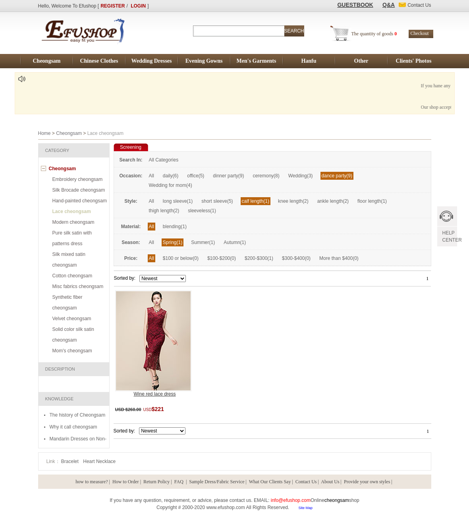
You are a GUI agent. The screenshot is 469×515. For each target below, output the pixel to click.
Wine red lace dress (154, 394)
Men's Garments (256, 61)
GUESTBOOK (355, 5)
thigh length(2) (164, 210)
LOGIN (138, 6)
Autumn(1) (235, 242)
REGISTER (112, 6)
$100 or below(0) (181, 258)
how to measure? (91, 481)
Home (44, 133)
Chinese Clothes (99, 61)
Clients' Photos (414, 61)
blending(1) (175, 226)
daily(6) (170, 176)
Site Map (305, 508)
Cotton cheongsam (72, 276)
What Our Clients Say (270, 481)
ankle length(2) (333, 201)
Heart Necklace (99, 461)
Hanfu (308, 61)
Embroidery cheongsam (77, 179)
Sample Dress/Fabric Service (216, 481)
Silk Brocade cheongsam (78, 190)
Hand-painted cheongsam (79, 201)
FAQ (179, 481)
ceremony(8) (266, 176)
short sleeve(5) (217, 201)
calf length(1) (255, 201)
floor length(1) (372, 201)
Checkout (420, 33)
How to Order (125, 481)
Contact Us (306, 481)
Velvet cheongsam (71, 318)
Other (361, 61)
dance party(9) (337, 176)
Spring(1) (172, 242)
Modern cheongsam (73, 222)
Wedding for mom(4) (170, 185)
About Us (330, 481)
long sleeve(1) (178, 201)
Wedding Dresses (151, 61)
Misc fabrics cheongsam (78, 286)
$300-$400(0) (296, 258)
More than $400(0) (339, 258)
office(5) (195, 176)
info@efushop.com (291, 500)
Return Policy (156, 481)
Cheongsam (46, 61)
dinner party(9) (228, 176)
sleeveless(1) (202, 210)
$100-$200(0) (221, 258)
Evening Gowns (204, 61)
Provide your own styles (367, 481)
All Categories (164, 160)
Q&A (388, 5)
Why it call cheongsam (73, 427)
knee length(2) (293, 201)
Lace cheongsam (71, 211)
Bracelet (70, 461)
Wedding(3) (300, 176)
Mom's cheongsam (72, 351)
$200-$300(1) (259, 258)
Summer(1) (203, 242)
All (151, 176)
